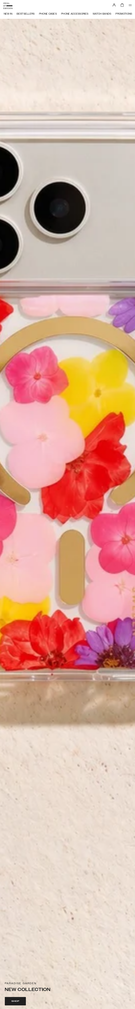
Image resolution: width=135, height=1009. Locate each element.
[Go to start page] (7, 6)
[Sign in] (114, 5)
